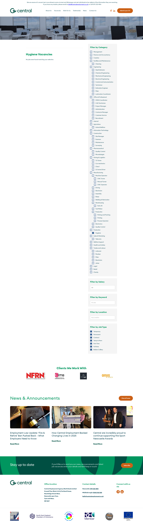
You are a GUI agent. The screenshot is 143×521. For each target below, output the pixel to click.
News (85, 10)
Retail (95, 269)
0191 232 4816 (94, 489)
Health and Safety (99, 245)
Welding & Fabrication (102, 200)
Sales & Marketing (99, 236)
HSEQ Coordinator (101, 100)
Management (98, 52)
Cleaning (98, 64)
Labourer (98, 251)
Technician (98, 85)
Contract (96, 337)
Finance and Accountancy (102, 55)
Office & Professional (100, 97)
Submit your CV (125, 10)
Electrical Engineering (102, 79)
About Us (48, 10)
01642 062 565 (97, 492)
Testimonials (77, 10)
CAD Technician (100, 103)
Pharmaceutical (99, 148)
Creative (96, 58)
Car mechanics (100, 163)
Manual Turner (101, 181)
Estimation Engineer (101, 88)
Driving (97, 188)
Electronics (98, 224)
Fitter (97, 91)
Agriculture (97, 124)
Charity (96, 272)
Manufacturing (98, 172)
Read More (14, 444)
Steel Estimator (100, 70)
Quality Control (100, 151)
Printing (99, 218)
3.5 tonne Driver (100, 169)
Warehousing (99, 203)
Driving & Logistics (99, 157)
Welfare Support (99, 242)
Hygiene (98, 233)
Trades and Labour (99, 248)
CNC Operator (102, 185)
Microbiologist (99, 154)
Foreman (98, 139)
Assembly (98, 194)
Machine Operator (101, 175)
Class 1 (97, 166)
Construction (98, 133)
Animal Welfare (100, 127)
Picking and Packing (103, 215)
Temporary (97, 331)
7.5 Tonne (98, 160)
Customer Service (101, 115)
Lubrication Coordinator (103, 94)
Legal (95, 266)
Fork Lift (99, 206)
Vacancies (57, 10)
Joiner (97, 263)
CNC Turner (101, 178)
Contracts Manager (101, 112)
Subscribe (127, 465)
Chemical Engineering (102, 73)
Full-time (96, 346)
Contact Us (92, 10)
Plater (97, 197)
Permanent (97, 334)
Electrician (98, 191)
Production (98, 212)
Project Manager (100, 106)
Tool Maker (98, 209)
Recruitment (99, 118)
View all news (125, 398)
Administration (100, 109)
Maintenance (99, 142)
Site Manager (99, 136)
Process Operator (102, 221)
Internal (96, 121)
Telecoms (98, 239)
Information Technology (101, 130)
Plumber (98, 254)
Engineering (97, 67)
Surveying (98, 145)
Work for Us (66, 10)
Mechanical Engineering (103, 76)
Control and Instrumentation (104, 82)
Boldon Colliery (98, 349)
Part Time (96, 343)
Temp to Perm (98, 340)
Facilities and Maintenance (102, 61)
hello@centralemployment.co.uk (78, 4)
